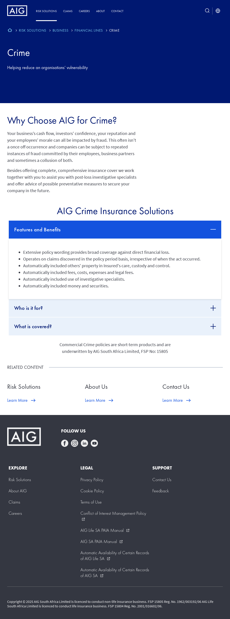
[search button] (207, 11)
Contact (117, 11)
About (100, 11)
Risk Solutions (46, 11)
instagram (74, 443)
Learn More (17, 400)
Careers (84, 11)
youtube (94, 443)
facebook (64, 443)
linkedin (84, 443)
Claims (68, 11)
